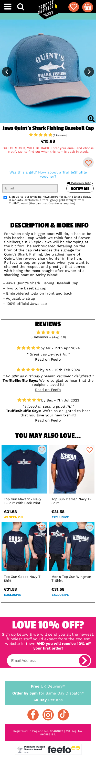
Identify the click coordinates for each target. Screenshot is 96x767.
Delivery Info (80, 183)
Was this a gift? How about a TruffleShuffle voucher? (48, 174)
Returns (48, 699)
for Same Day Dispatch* (48, 692)
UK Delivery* (48, 686)
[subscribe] (84, 660)
